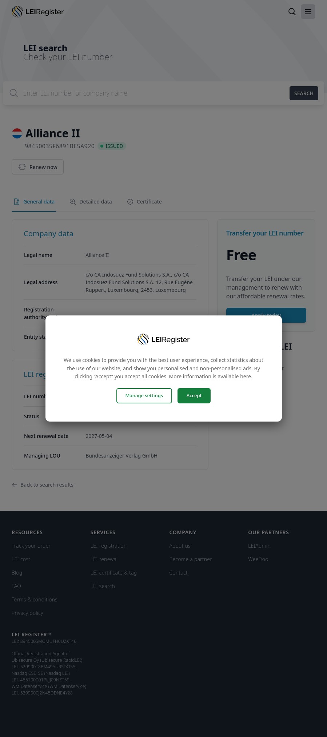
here (245, 376)
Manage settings (144, 395)
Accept (194, 395)
